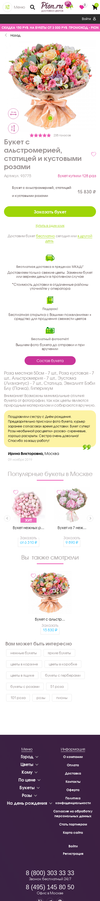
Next (90, 518)
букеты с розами (24, 686)
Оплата (73, 765)
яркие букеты (59, 653)
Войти (89, 19)
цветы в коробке (63, 664)
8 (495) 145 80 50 (50, 887)
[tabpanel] (50, 86)
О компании (73, 757)
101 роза (18, 698)
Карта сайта (73, 833)
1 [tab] (50, 118)
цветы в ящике (22, 675)
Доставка (73, 773)
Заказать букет (50, 211)
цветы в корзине (24, 664)
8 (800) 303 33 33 (50, 873)
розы (41, 698)
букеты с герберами (63, 675)
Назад (15, 35)
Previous (7, 518)
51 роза (57, 686)
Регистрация (73, 854)
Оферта (72, 790)
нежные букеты (23, 653)
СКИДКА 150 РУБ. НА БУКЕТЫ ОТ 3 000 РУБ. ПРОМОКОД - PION (50, 28)
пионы (61, 698)
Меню (19, 7)
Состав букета (50, 360)
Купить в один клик (50, 226)
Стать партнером (73, 824)
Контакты (73, 782)
